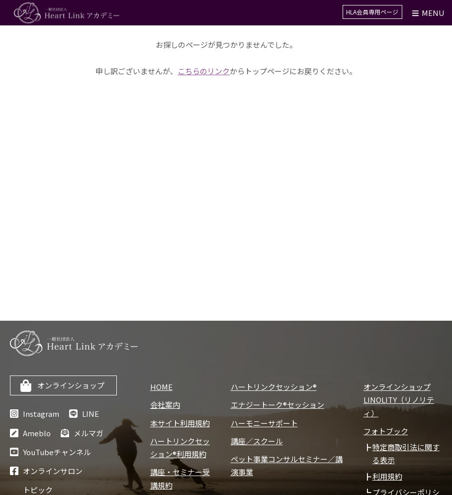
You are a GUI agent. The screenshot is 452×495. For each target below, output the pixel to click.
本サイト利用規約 (180, 423)
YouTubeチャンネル (57, 452)
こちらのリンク (204, 71)
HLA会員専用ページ (374, 12)
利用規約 (387, 476)
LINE (90, 413)
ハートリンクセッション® (274, 386)
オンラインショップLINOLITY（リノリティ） (398, 399)
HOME (161, 386)
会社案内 (165, 404)
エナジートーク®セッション (277, 404)
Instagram (41, 413)
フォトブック (385, 431)
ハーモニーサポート (264, 423)
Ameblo (37, 433)
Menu (428, 12)
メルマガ (88, 433)
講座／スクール (257, 441)
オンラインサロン (53, 471)
